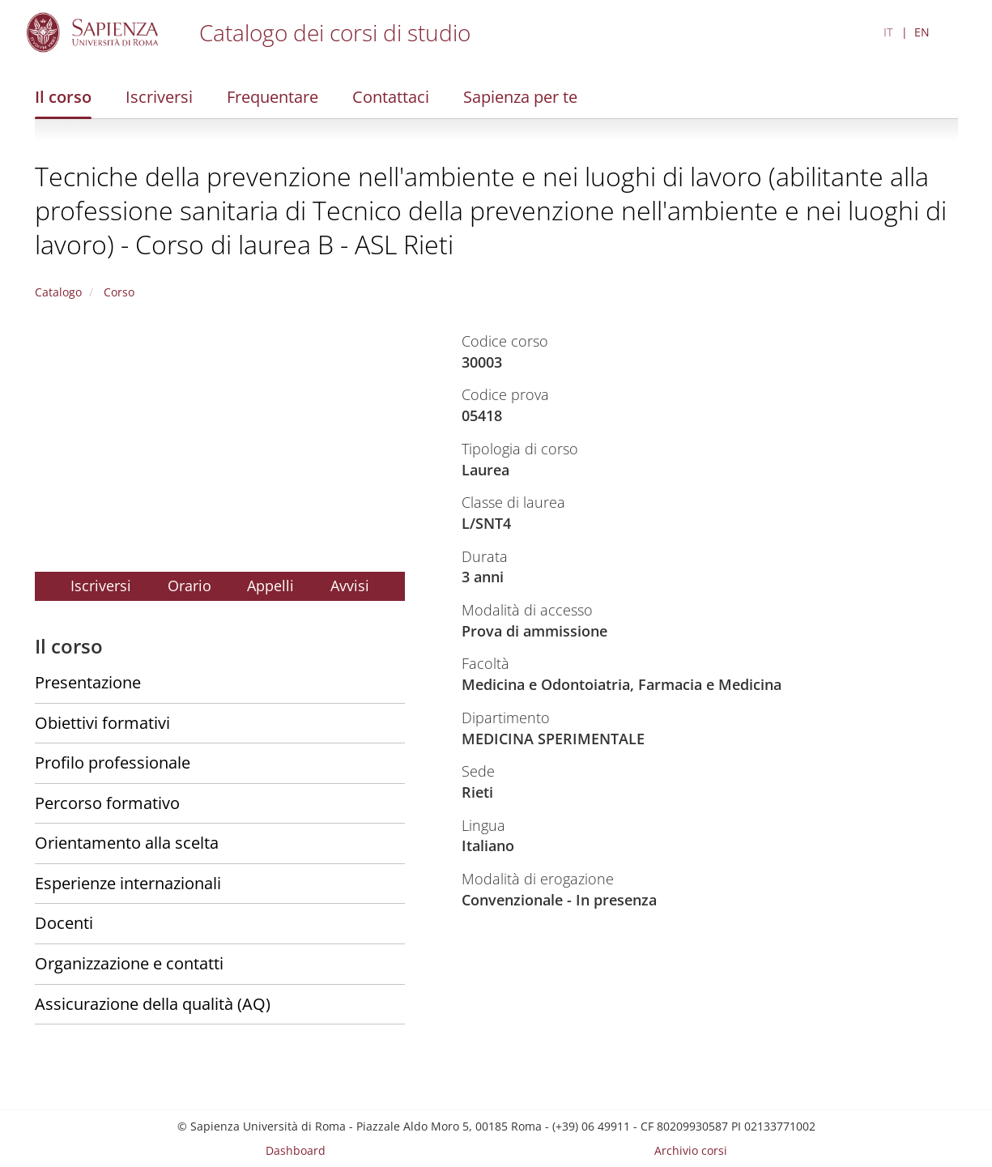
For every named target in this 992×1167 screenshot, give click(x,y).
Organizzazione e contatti (129, 963)
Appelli (270, 585)
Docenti (64, 923)
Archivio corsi (690, 1150)
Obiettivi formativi (102, 723)
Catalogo (58, 292)
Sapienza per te (520, 97)
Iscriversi (159, 97)
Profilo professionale (112, 762)
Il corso (63, 97)
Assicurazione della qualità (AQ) (152, 1004)
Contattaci (390, 97)
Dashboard (296, 1150)
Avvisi (349, 585)
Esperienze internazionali (128, 883)
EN (922, 32)
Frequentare (272, 97)
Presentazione (88, 682)
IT (888, 32)
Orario (189, 585)
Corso (117, 292)
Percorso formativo (107, 803)
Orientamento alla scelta (127, 843)
